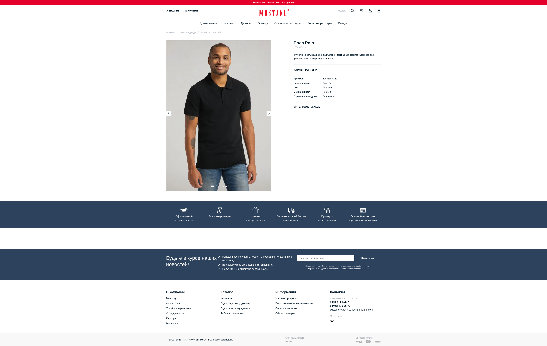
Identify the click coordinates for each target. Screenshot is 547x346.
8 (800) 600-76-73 (340, 302)
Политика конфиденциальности (294, 303)
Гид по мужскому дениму (235, 303)
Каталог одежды (188, 32)
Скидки (342, 23)
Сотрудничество (175, 313)
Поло (204, 32)
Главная (170, 32)
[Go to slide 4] (223, 186)
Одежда (263, 23)
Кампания (226, 298)
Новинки (228, 23)
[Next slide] (269, 113)
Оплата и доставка (286, 308)
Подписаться (367, 258)
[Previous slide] (168, 113)
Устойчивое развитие (178, 308)
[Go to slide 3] (219, 186)
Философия (173, 303)
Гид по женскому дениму (235, 308)
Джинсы (246, 23)
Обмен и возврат (285, 313)
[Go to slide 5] (226, 186)
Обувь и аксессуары (287, 23)
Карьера (171, 318)
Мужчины (192, 10)
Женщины (173, 10)
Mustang (171, 298)
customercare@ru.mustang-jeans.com (351, 309)
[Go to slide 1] (212, 186)
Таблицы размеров (232, 313)
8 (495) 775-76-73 (340, 306)
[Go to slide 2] (216, 186)
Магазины (172, 323)
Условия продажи (285, 298)
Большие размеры (319, 23)
